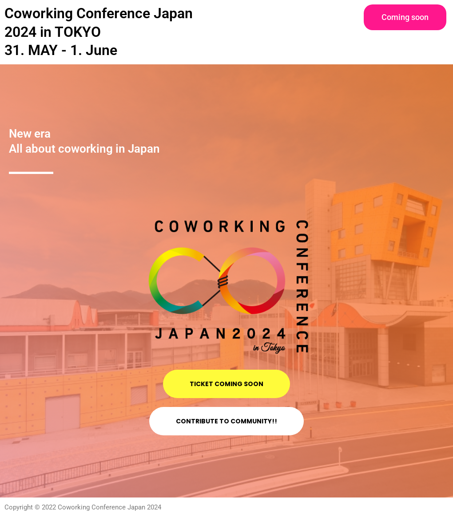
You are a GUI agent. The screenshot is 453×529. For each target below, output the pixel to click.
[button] (405, 17)
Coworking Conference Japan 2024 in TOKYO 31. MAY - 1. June (98, 32)
